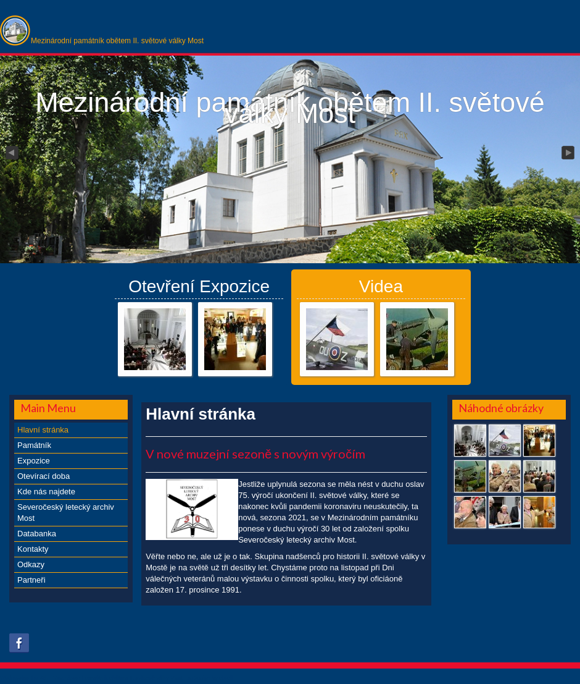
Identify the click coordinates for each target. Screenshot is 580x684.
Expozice (33, 460)
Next (568, 153)
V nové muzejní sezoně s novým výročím (255, 453)
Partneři (31, 580)
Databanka (36, 533)
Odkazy (30, 564)
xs (190, 678)
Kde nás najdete (46, 491)
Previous (11, 153)
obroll (226, 678)
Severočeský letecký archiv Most (65, 512)
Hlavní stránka (42, 429)
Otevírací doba (43, 476)
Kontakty (33, 549)
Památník (34, 445)
